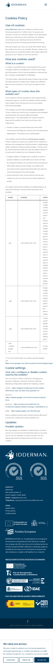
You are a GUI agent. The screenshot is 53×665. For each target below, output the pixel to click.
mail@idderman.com (16, 498)
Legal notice (10, 508)
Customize (10, 660)
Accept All (42, 660)
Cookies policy (10, 513)
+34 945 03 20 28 (16, 500)
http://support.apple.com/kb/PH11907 (25, 411)
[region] (26, 652)
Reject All (26, 660)
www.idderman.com (13, 29)
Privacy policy (10, 511)
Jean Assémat (37, 625)
